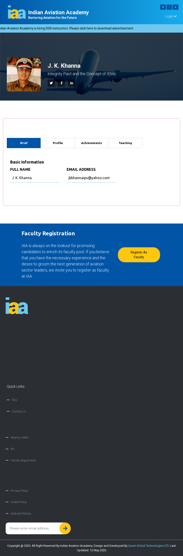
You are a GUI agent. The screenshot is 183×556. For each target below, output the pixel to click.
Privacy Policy (19, 490)
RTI (13, 449)
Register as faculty (139, 254)
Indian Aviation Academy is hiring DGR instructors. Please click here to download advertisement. (68, 28)
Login (171, 16)
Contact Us (19, 411)
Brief (24, 142)
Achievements (91, 142)
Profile (58, 142)
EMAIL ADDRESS (81, 169)
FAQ (14, 400)
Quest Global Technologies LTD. (148, 545)
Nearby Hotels (20, 437)
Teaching (125, 142)
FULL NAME (20, 169)
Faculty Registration (23, 460)
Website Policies (21, 513)
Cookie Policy (19, 502)
